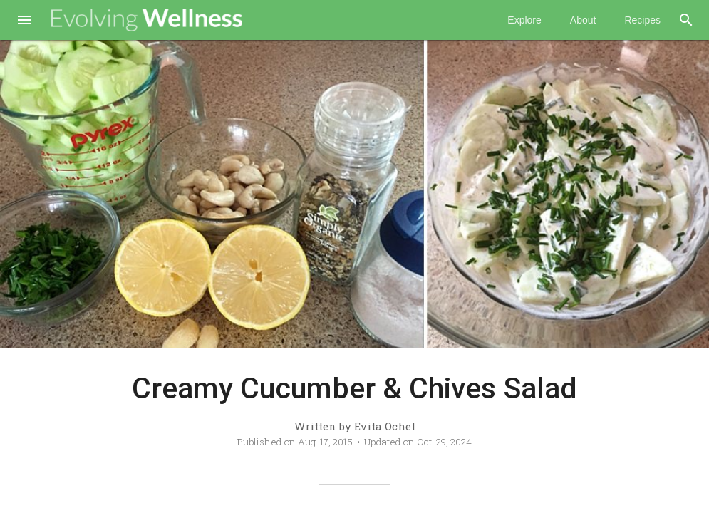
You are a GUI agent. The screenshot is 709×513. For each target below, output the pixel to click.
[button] (24, 21)
